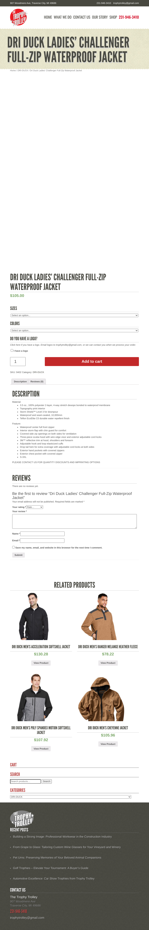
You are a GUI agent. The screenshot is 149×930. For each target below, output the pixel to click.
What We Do (62, 17)
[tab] (20, 382)
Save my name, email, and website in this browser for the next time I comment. (58, 547)
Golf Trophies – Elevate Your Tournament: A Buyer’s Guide (50, 868)
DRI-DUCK (23, 70)
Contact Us (81, 17)
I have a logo (19, 350)
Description (20, 381)
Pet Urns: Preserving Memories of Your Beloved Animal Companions (57, 857)
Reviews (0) (36, 381)
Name (16, 533)
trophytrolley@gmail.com (126, 3)
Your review (19, 511)
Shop (113, 17)
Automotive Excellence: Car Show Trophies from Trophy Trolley (53, 878)
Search (46, 781)
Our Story (100, 17)
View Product (41, 663)
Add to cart (92, 361)
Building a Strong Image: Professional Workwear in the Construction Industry (62, 836)
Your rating (19, 507)
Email (16, 540)
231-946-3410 (129, 17)
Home (48, 17)
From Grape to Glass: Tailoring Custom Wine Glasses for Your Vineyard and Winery (67, 847)
